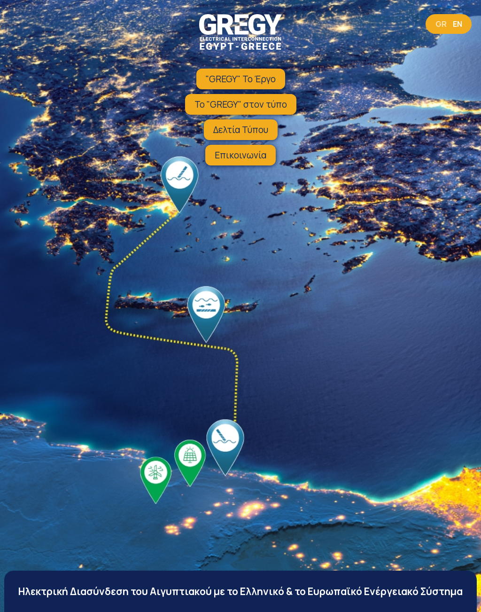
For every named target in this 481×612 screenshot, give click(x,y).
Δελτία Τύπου (240, 130)
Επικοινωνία (240, 155)
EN (457, 24)
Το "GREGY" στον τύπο (240, 104)
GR (441, 24)
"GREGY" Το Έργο (241, 79)
